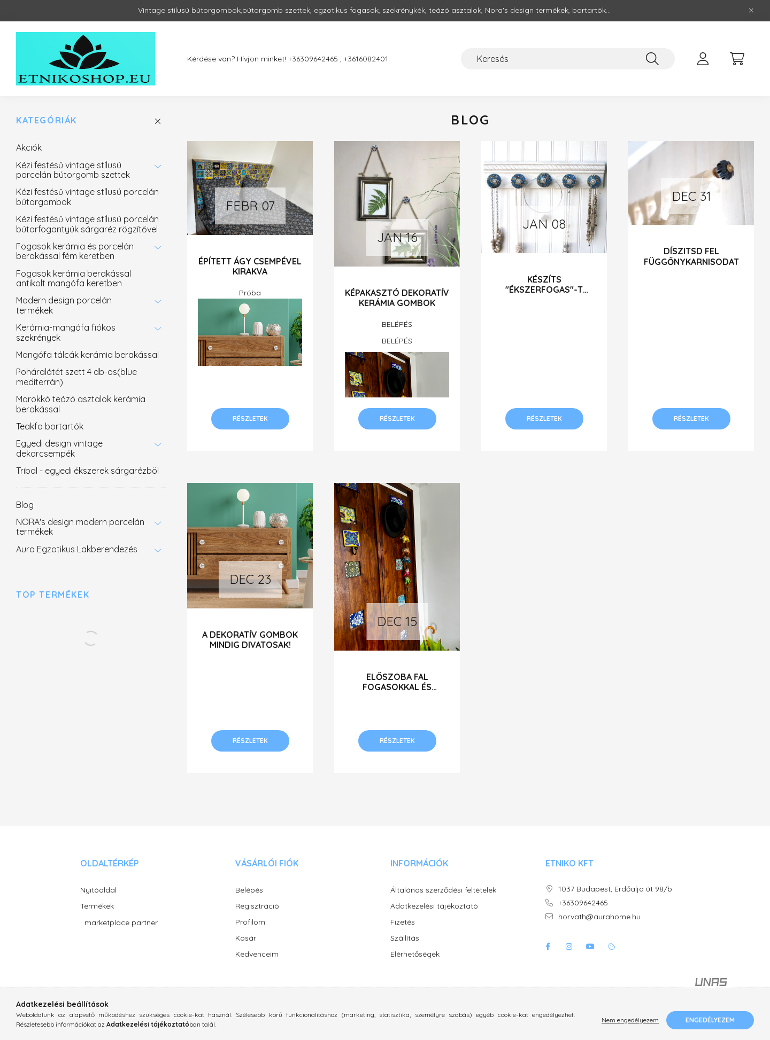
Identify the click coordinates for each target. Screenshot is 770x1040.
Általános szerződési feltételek (443, 890)
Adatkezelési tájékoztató (434, 906)
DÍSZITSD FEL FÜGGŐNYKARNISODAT (691, 256)
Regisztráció (257, 906)
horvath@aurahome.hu (599, 916)
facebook (547, 946)
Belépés (249, 890)
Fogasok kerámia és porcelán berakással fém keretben (75, 251)
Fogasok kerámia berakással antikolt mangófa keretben (73, 278)
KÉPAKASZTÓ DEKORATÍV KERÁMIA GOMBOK (397, 297)
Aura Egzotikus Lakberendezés (76, 549)
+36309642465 (583, 903)
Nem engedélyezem (630, 1020)
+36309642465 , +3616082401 (338, 59)
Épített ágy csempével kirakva (250, 266)
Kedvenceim (257, 954)
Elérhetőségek (415, 954)
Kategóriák (46, 120)
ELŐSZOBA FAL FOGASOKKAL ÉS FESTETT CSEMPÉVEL (397, 686)
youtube (590, 946)
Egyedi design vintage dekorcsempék (59, 448)
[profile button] (702, 58)
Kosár (245, 938)
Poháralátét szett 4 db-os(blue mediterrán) (76, 376)
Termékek (97, 906)
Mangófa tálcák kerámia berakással (87, 354)
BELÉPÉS (397, 324)
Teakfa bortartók (49, 426)
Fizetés (402, 922)
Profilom (250, 922)
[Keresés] (568, 58)
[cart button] (737, 58)
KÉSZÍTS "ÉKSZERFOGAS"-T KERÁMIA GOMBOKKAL (544, 289)
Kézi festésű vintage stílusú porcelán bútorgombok (87, 196)
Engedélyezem (710, 1020)
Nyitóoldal (98, 890)
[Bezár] (751, 11)
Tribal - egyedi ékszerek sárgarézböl (87, 470)
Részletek (250, 419)
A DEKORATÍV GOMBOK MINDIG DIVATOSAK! (250, 639)
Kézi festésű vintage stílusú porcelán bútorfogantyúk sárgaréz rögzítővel (87, 224)
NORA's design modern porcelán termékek (80, 527)
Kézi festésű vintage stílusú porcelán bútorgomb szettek (73, 170)
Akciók (29, 147)
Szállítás (404, 938)
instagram (569, 946)
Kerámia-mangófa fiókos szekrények (66, 332)
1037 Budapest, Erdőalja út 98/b (615, 889)
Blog (25, 504)
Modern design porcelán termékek (64, 305)
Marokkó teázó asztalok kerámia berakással (80, 404)
